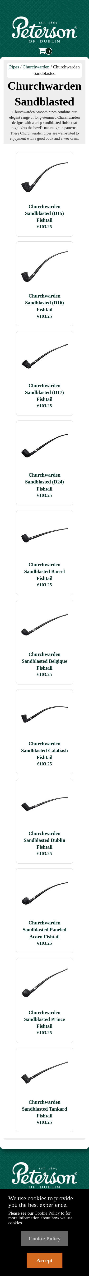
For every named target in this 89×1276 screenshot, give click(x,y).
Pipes (14, 66)
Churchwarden (36, 66)
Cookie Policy (47, 1213)
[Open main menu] (45, 10)
